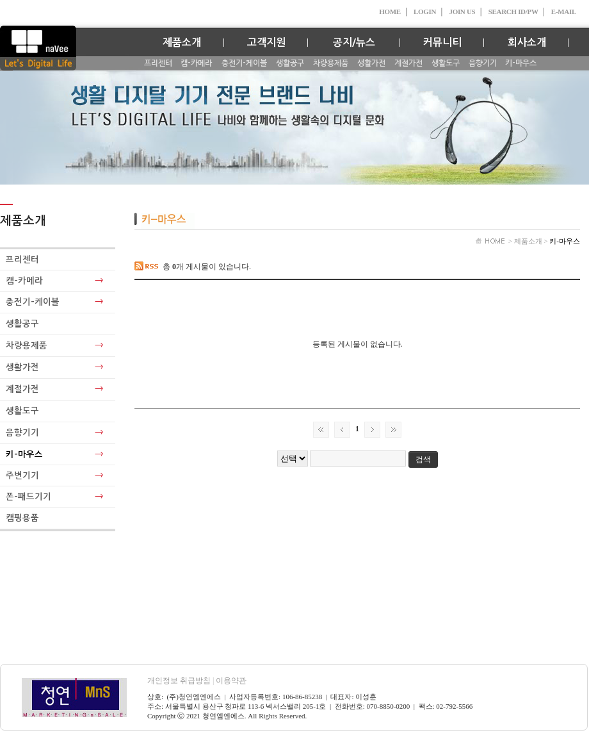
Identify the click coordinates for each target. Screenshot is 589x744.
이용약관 (231, 680)
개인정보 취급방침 (181, 680)
